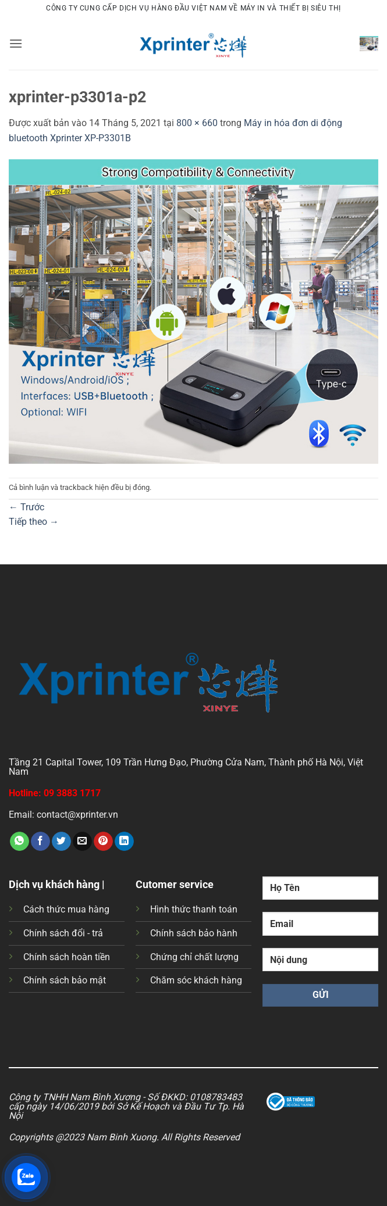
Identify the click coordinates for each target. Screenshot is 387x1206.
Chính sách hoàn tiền (66, 956)
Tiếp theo (34, 521)
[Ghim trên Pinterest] (103, 841)
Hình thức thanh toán (193, 909)
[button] (16, 43)
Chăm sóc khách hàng (196, 980)
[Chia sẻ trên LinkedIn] (124, 841)
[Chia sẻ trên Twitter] (61, 841)
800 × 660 (197, 122)
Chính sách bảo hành (193, 933)
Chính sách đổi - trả (63, 933)
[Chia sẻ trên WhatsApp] (19, 841)
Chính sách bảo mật (64, 980)
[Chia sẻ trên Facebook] (40, 841)
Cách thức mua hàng (66, 909)
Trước (26, 507)
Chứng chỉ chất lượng (194, 956)
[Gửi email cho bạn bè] (82, 841)
